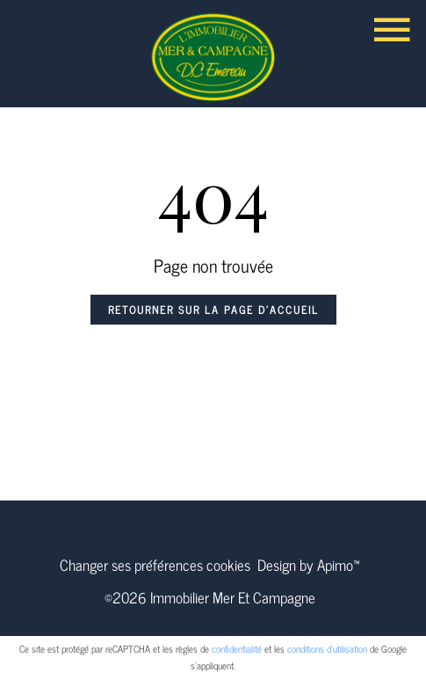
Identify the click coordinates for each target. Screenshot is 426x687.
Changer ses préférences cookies (155, 564)
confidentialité (237, 648)
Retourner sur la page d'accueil (213, 309)
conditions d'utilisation (327, 648)
